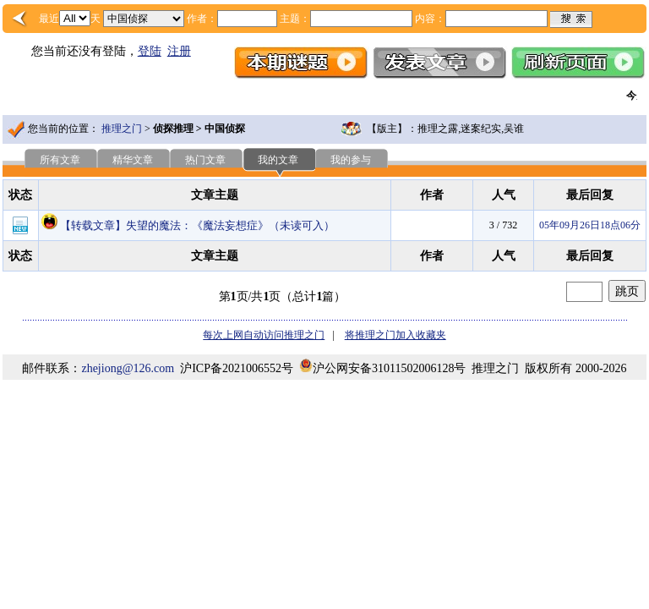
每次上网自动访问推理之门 (263, 335)
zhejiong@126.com (127, 368)
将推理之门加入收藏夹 (395, 335)
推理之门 (121, 128)
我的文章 (278, 160)
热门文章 (205, 160)
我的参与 (350, 160)
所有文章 (60, 160)
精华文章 (132, 160)
